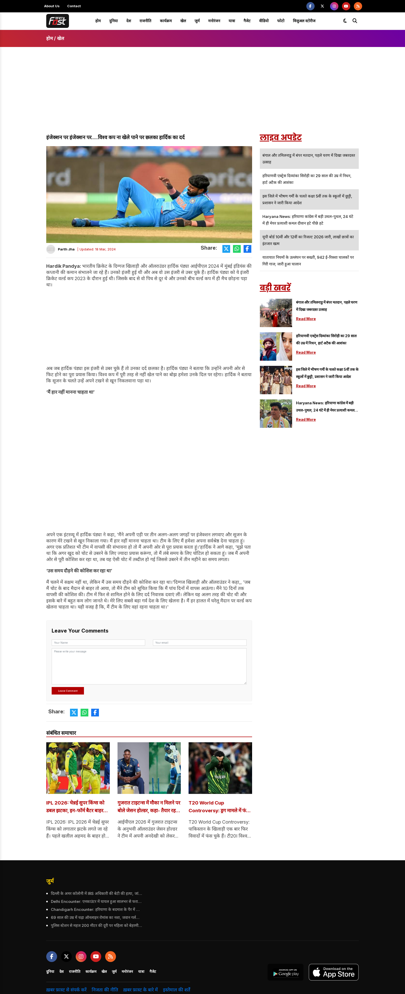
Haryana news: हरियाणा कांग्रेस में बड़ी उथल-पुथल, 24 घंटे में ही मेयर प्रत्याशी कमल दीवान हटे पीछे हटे (325, 407)
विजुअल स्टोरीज (304, 20)
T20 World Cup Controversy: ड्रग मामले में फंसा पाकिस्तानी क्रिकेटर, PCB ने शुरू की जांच (220, 807)
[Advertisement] (202, 95)
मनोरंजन (214, 20)
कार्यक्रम (166, 20)
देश (128, 20)
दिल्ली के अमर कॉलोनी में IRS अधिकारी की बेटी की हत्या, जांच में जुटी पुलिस (96, 893)
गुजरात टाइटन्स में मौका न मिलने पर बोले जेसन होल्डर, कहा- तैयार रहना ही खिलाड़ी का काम (149, 807)
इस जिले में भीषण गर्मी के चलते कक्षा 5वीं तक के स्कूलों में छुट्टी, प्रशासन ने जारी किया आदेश (327, 373)
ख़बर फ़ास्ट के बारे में (140, 990)
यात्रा (232, 20)
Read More (306, 319)
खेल (183, 20)
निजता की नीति (105, 990)
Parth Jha (66, 249)
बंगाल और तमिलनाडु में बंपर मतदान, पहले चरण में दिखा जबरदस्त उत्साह (326, 306)
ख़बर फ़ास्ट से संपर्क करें (66, 990)
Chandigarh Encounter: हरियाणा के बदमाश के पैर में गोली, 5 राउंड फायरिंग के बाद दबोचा (96, 909)
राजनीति (145, 20)
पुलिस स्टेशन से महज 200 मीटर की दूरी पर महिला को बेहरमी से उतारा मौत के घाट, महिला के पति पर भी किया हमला (96, 926)
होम (98, 20)
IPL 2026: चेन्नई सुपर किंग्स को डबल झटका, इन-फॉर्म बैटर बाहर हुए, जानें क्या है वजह (76, 807)
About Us (52, 6)
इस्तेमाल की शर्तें (176, 990)
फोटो (280, 20)
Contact (74, 6)
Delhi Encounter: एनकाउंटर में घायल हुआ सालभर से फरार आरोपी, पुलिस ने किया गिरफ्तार (96, 901)
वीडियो (264, 20)
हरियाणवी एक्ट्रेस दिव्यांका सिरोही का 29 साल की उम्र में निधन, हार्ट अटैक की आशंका (326, 339)
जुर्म (197, 20)
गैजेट (247, 20)
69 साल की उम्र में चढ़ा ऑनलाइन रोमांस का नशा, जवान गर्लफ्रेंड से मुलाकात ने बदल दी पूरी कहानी (96, 917)
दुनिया (113, 20)
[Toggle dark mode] (345, 21)
